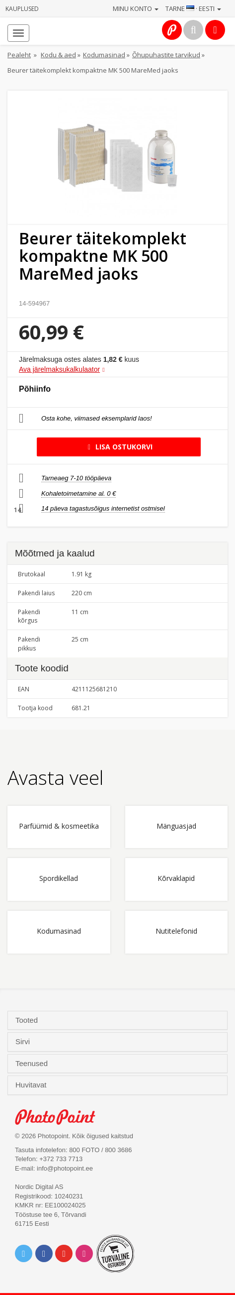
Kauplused (22, 8)
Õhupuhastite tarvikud (166, 54)
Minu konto (135, 8)
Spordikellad (58, 878)
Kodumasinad (104, 54)
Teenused (32, 1064)
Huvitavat (32, 1085)
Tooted (27, 1020)
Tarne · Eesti (193, 8)
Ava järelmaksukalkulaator (59, 369)
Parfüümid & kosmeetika (59, 826)
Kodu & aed (58, 54)
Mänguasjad (176, 826)
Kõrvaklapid (176, 878)
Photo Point (60, 1117)
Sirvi (23, 1042)
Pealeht (19, 54)
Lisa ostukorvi (118, 446)
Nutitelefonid (176, 931)
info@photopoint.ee (65, 1168)
